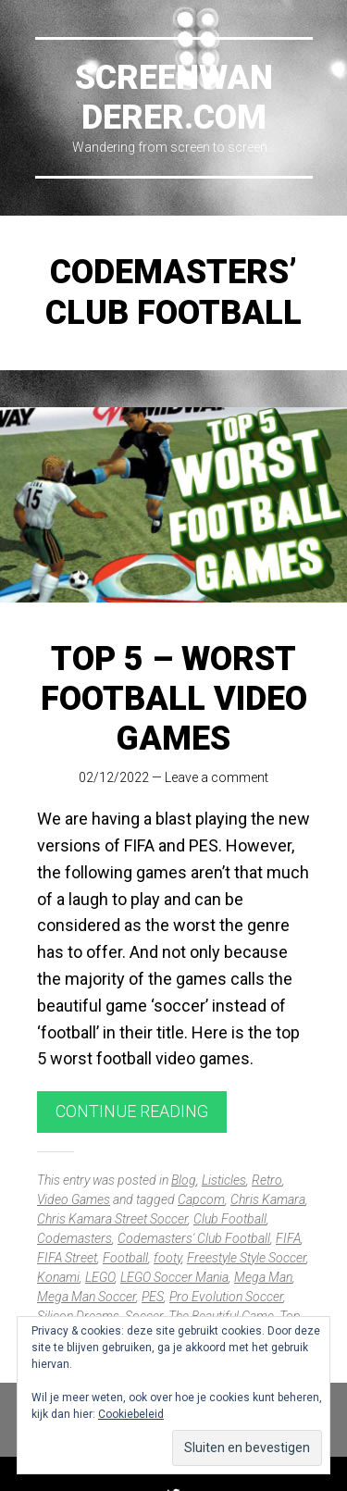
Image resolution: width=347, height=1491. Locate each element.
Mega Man (263, 1277)
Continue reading (132, 1111)
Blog (183, 1180)
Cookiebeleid (131, 1414)
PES (153, 1296)
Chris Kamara (267, 1199)
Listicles (224, 1180)
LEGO (100, 1277)
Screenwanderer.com (174, 97)
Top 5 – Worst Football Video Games (174, 699)
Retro (267, 1180)
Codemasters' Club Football (194, 1238)
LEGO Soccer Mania (174, 1277)
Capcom (201, 1199)
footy (167, 1257)
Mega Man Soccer (86, 1296)
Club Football (229, 1218)
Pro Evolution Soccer (226, 1296)
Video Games (73, 1199)
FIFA (288, 1238)
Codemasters (74, 1238)
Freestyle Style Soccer (246, 1257)
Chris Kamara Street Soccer (112, 1218)
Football (125, 1257)
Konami (58, 1277)
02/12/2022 (114, 777)
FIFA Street (67, 1257)
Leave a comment (216, 777)
